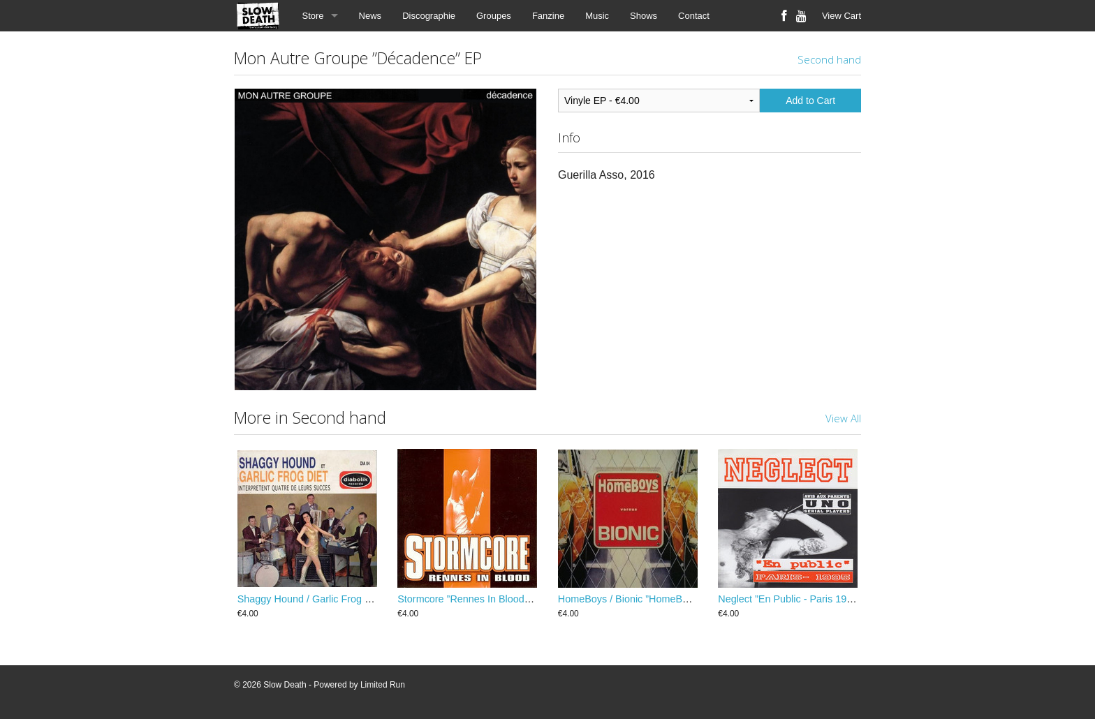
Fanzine (548, 15)
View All (843, 418)
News (370, 15)
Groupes (493, 15)
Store (313, 15)
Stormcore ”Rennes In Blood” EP (470, 599)
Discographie (428, 15)
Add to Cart (810, 100)
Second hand (829, 59)
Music (597, 15)
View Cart (841, 15)
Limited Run (382, 685)
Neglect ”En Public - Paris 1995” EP (797, 599)
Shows (643, 15)
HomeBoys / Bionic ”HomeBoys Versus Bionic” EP (669, 599)
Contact (694, 15)
